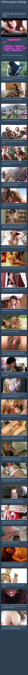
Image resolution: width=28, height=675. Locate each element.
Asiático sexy (8, 46)
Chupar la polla (19, 46)
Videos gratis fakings (13, 1)
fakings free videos (16, 50)
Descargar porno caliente (14, 39)
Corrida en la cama (8, 48)
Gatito (17, 48)
